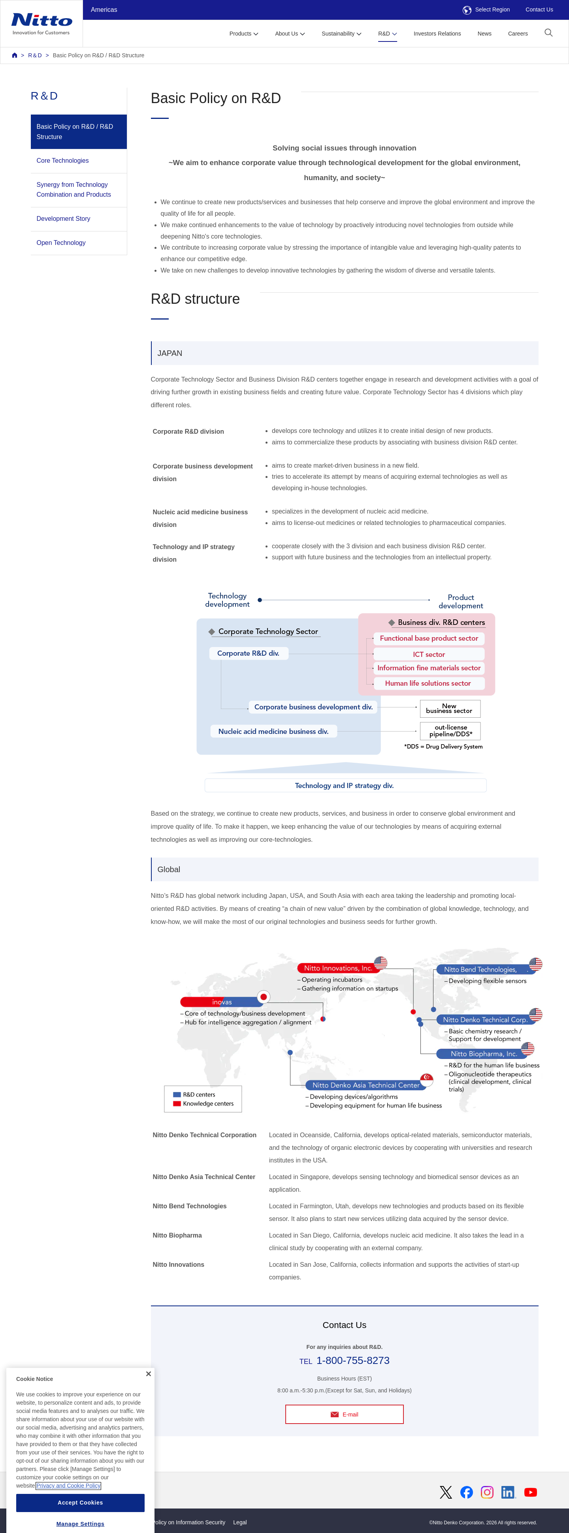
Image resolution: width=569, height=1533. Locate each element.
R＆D (34, 55)
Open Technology (61, 242)
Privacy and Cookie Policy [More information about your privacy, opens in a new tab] (68, 1509)
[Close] (148, 1396)
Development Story (63, 218)
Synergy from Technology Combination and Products (74, 189)
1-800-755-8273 (353, 1360)
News (485, 33)
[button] (549, 32)
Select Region (486, 9)
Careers (518, 33)
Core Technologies (63, 160)
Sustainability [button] (338, 33)
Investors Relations (437, 33)
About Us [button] (286, 33)
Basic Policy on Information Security (181, 1522)
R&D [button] (384, 33)
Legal (240, 1522)
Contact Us (539, 9)
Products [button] (241, 33)
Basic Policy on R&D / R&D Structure (99, 55)
